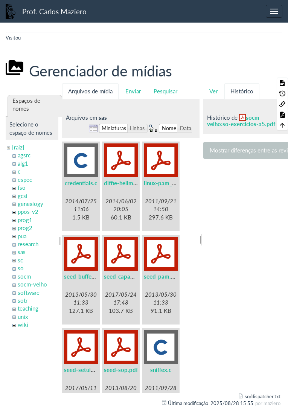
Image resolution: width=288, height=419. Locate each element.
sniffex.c (160, 369)
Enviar (133, 91)
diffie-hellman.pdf (126, 183)
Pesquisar (165, 91)
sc (20, 260)
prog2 (25, 227)
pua (22, 236)
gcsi (22, 195)
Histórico (241, 91)
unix (23, 316)
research (28, 244)
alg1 (23, 163)
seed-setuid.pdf (84, 369)
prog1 (25, 219)
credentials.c (81, 183)
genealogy (30, 203)
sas (22, 251)
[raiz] (18, 147)
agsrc (24, 155)
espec (25, 179)
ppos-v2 (28, 211)
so (21, 268)
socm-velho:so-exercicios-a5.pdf (241, 120)
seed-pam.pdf (162, 276)
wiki (23, 324)
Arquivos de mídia (90, 91)
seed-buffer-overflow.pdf (96, 276)
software (29, 292)
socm (24, 276)
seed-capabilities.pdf (131, 276)
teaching (28, 308)
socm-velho (32, 284)
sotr (22, 300)
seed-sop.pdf (121, 369)
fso (22, 187)
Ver (213, 91)
